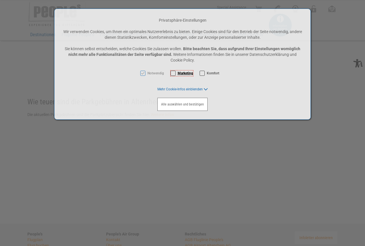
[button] (182, 89)
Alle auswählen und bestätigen (182, 104)
